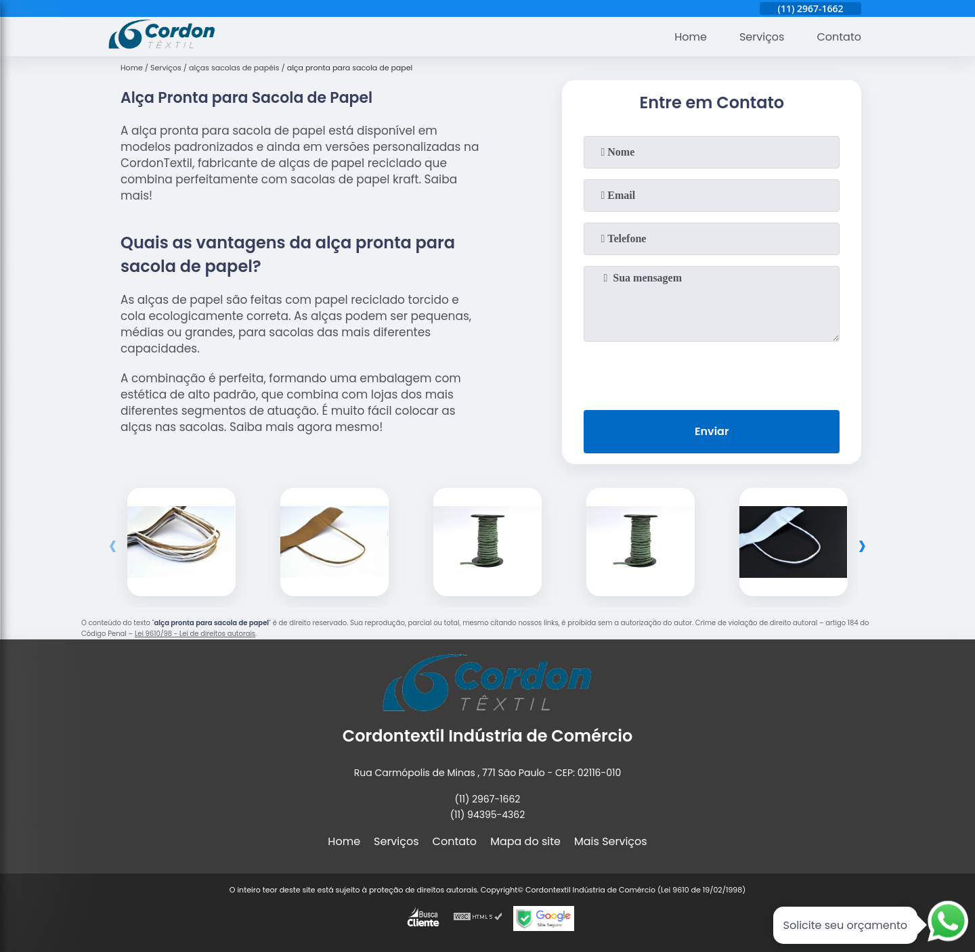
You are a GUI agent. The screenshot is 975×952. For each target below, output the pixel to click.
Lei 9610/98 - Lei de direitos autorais (195, 634)
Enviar (712, 431)
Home (690, 37)
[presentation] (712, 372)
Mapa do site (525, 841)
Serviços (762, 37)
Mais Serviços (610, 841)
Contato (839, 37)
